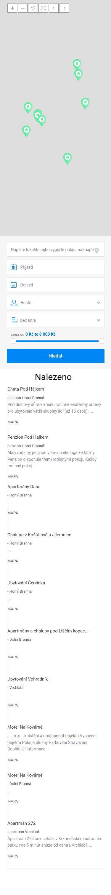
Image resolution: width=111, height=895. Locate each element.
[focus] (98, 251)
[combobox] (55, 249)
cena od (18, 334)
